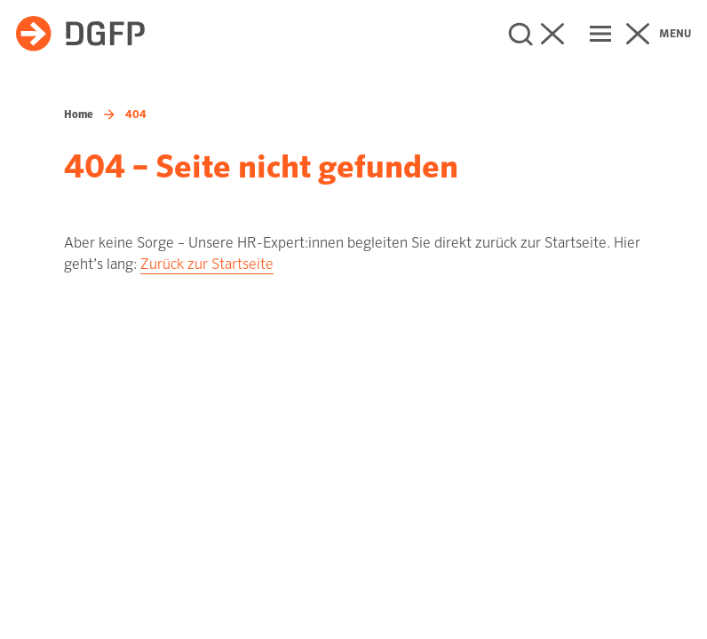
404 (136, 114)
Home (78, 114)
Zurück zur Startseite (207, 264)
